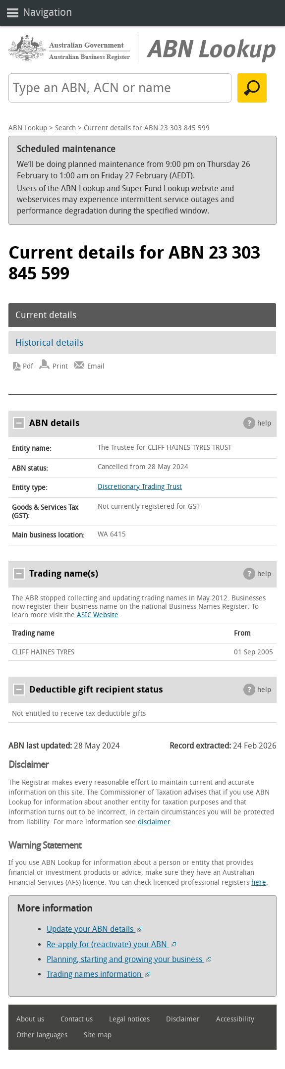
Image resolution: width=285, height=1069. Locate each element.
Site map (98, 1035)
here (258, 882)
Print (60, 366)
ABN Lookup (27, 128)
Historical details (49, 342)
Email (96, 366)
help (264, 423)
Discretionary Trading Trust (140, 486)
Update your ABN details (94, 929)
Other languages (41, 1035)
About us (30, 1019)
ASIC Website (97, 615)
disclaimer (154, 822)
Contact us (76, 1019)
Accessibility (235, 1019)
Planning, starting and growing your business (129, 959)
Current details (45, 315)
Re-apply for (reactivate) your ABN (111, 944)
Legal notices (129, 1019)
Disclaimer (183, 1019)
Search (65, 128)
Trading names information (98, 974)
